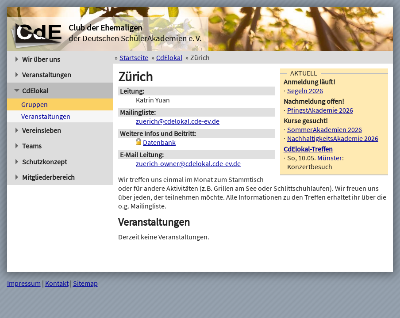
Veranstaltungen (43, 74)
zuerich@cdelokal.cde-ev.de (177, 121)
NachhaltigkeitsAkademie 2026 (332, 138)
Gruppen (34, 104)
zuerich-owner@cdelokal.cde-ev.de (188, 163)
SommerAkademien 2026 (324, 129)
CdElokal (31, 90)
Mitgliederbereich (45, 177)
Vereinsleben (38, 130)
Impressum (24, 283)
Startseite (133, 57)
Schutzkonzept (41, 161)
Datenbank (159, 142)
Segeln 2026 (305, 90)
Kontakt (57, 283)
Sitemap (85, 283)
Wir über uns (38, 59)
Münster (329, 157)
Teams (28, 145)
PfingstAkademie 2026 (320, 110)
